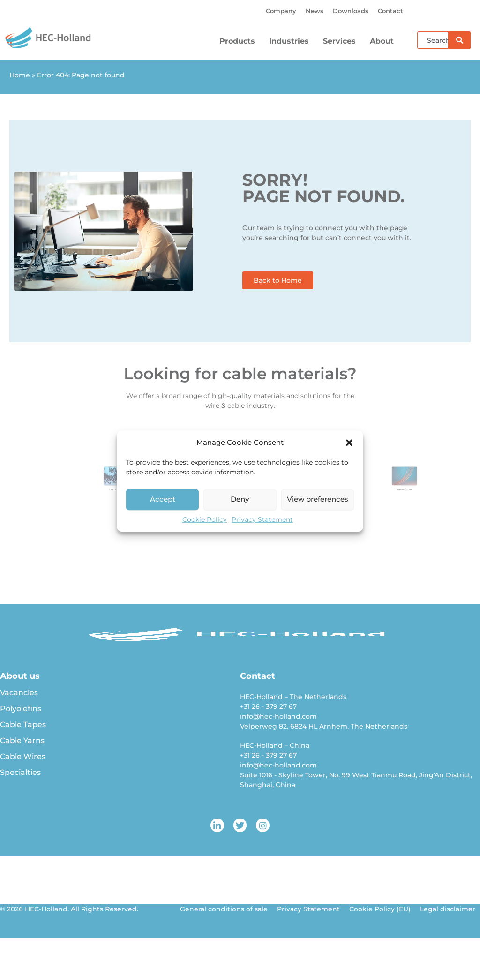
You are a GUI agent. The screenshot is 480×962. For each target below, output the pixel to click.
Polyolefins (20, 708)
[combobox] (433, 40)
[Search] (460, 40)
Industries (291, 41)
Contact (390, 11)
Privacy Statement (262, 519)
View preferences (317, 499)
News (314, 11)
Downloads (350, 11)
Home (19, 75)
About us (20, 676)
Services (341, 41)
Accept (162, 499)
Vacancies (19, 692)
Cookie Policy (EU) (380, 909)
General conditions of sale (224, 909)
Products (239, 41)
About (384, 41)
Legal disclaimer (447, 909)
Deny (240, 499)
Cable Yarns (22, 740)
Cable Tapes (23, 724)
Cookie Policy (204, 519)
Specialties (20, 772)
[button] (349, 443)
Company (281, 11)
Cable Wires (22, 756)
